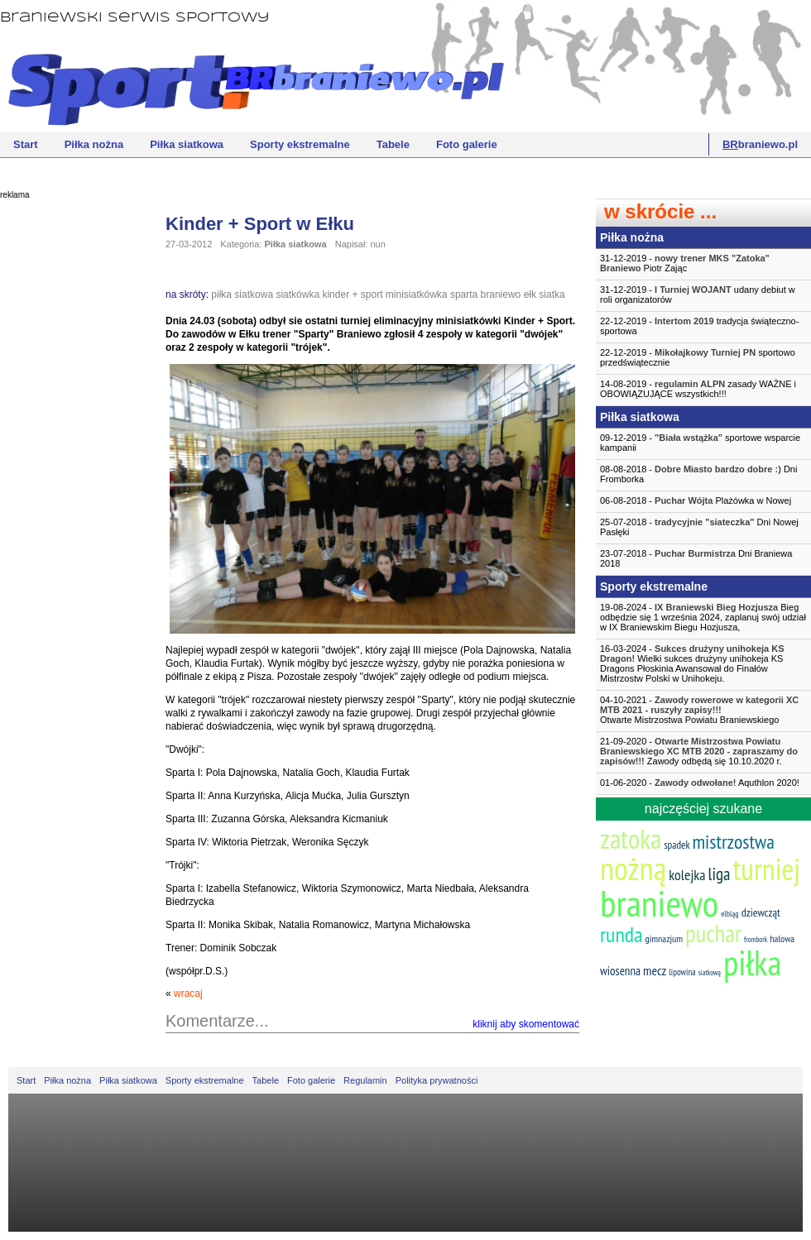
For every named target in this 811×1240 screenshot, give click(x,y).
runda (621, 934)
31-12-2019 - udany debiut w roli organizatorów (697, 294)
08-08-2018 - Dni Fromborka (698, 474)
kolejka (687, 874)
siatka (551, 294)
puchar (713, 933)
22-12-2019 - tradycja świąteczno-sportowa (699, 326)
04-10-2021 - (703, 710)
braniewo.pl (760, 144)
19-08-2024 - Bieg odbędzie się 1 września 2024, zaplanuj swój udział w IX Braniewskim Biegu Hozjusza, (703, 617)
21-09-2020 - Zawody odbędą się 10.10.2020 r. (699, 751)
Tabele (393, 144)
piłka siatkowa (242, 294)
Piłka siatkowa (186, 144)
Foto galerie (466, 144)
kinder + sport (352, 294)
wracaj (188, 993)
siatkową (709, 972)
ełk (530, 294)
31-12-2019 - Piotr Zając (685, 263)
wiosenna (620, 971)
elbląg (729, 913)
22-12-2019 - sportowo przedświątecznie (697, 357)
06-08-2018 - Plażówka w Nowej (695, 500)
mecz (654, 970)
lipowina (682, 972)
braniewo (501, 294)
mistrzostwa (733, 842)
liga (719, 874)
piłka (752, 962)
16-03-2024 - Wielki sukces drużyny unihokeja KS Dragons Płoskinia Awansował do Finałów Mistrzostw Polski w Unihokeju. (692, 663)
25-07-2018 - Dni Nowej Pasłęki (699, 527)
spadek (676, 845)
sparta (463, 294)
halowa (782, 938)
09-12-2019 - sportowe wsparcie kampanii (700, 442)
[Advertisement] (66, 459)
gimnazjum (664, 938)
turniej (766, 869)
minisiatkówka (417, 294)
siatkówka (297, 294)
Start (25, 144)
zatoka (630, 838)
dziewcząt (760, 912)
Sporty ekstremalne (300, 144)
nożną (633, 868)
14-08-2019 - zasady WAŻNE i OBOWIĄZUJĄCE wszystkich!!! (698, 389)
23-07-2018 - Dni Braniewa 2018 (696, 558)
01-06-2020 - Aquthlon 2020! (699, 783)
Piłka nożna (94, 144)
